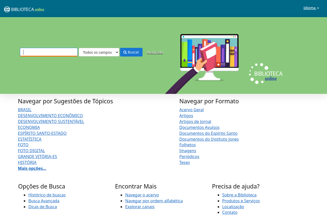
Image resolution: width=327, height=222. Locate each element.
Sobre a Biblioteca (239, 195)
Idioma (311, 7)
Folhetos (187, 145)
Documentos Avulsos (199, 127)
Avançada (155, 52)
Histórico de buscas (47, 195)
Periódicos (189, 156)
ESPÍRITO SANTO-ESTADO (42, 133)
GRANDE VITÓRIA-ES (37, 156)
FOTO (23, 145)
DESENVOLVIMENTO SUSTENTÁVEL (51, 121)
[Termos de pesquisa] (49, 52)
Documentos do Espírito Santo (208, 133)
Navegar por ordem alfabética (154, 201)
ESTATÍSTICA (29, 139)
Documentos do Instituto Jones (209, 139)
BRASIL (24, 110)
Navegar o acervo (142, 195)
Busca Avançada (43, 201)
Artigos (186, 115)
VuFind (16, 7)
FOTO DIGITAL (31, 150)
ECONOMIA (29, 127)
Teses (184, 162)
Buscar (131, 52)
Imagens (187, 150)
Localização (233, 206)
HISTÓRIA (27, 162)
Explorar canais (139, 206)
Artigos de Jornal (195, 121)
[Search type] (99, 52)
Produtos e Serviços (241, 201)
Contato (230, 212)
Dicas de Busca (42, 206)
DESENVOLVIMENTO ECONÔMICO (50, 115)
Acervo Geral (191, 110)
